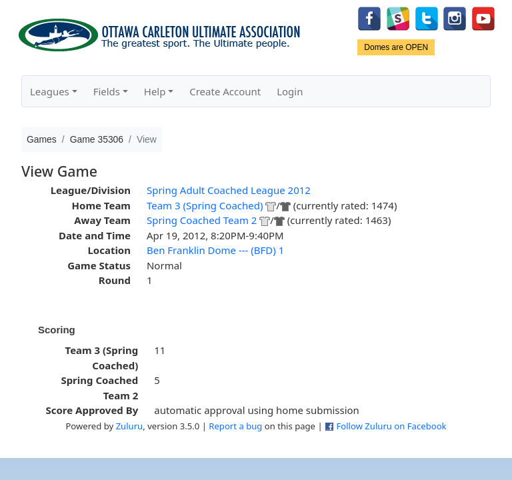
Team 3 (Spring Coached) (205, 205)
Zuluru (129, 426)
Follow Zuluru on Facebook (391, 426)
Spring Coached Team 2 (202, 220)
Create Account (225, 91)
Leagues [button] (49, 91)
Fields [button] (106, 91)
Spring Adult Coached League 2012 (229, 190)
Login (290, 91)
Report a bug (235, 426)
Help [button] (155, 91)
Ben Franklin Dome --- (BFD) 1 (215, 250)
